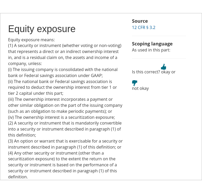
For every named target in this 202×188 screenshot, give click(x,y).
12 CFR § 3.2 (143, 27)
